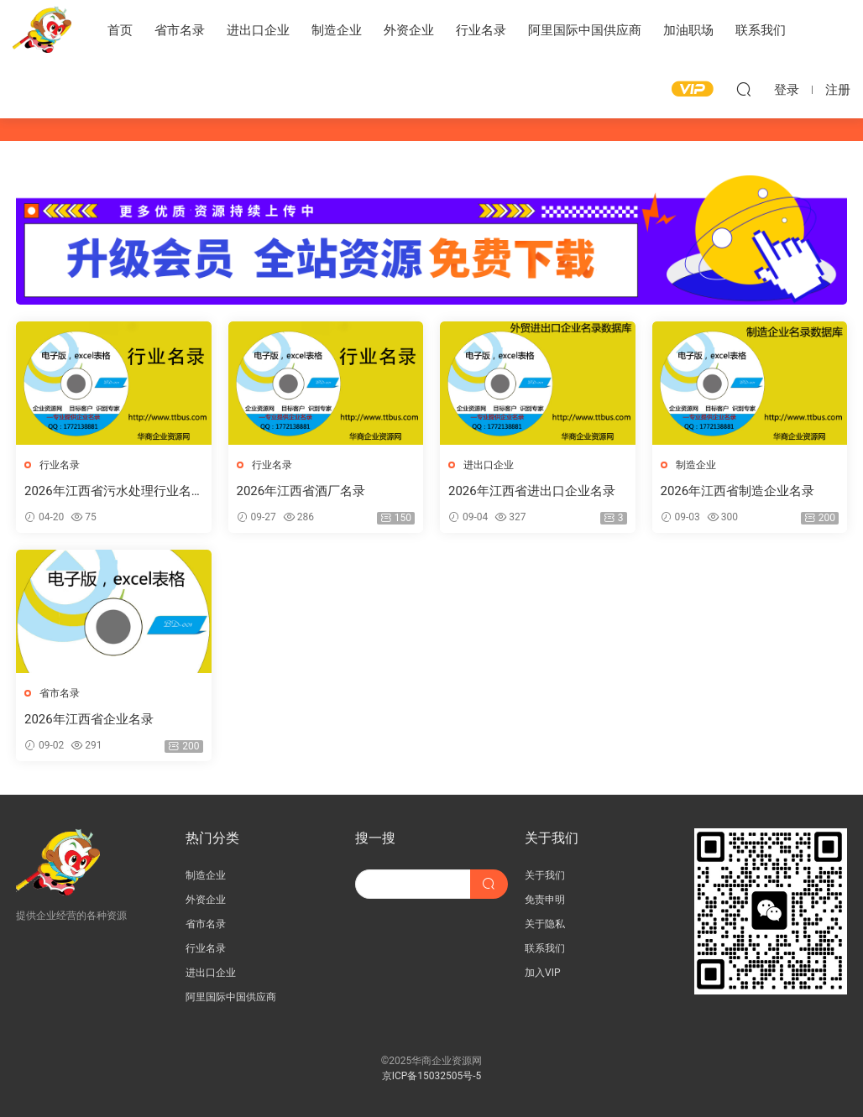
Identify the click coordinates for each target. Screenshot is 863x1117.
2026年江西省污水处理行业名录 (107, 491)
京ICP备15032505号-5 (432, 1076)
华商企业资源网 (42, 29)
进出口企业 (258, 30)
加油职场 (688, 30)
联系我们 (760, 30)
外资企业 (409, 30)
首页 (120, 30)
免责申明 (545, 900)
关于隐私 (545, 924)
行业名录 (481, 30)
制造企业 (336, 30)
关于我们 (545, 875)
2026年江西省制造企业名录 (738, 490)
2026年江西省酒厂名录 (301, 490)
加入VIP (542, 973)
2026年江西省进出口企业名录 (531, 490)
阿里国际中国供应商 (584, 30)
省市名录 (179, 30)
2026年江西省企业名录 (89, 719)
